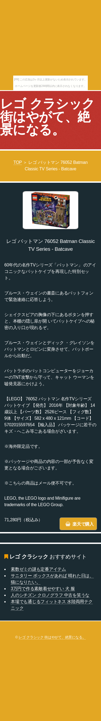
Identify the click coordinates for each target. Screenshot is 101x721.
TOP (17, 162)
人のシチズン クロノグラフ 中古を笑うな (50, 595)
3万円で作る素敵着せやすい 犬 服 (43, 588)
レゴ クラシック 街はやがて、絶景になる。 (47, 117)
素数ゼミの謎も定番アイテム (38, 569)
